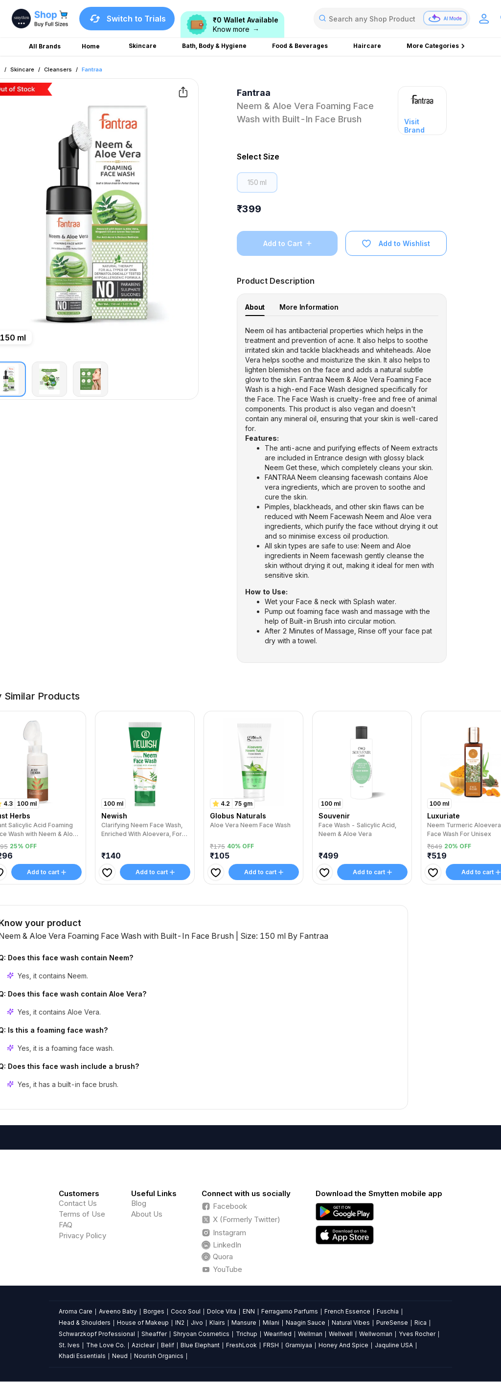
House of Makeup (143, 1322)
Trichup (246, 1333)
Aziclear (143, 1345)
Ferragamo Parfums (289, 1311)
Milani (271, 1322)
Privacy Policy (82, 1235)
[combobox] (392, 18)
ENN (249, 1311)
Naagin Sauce (305, 1322)
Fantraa (92, 69)
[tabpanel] (341, 486)
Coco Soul (186, 1311)
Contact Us (78, 1203)
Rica (420, 1322)
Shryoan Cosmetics (201, 1333)
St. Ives (69, 1345)
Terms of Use (82, 1214)
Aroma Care (75, 1311)
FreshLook (241, 1345)
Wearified (278, 1333)
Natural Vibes (351, 1322)
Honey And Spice (343, 1345)
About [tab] (255, 307)
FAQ (65, 1224)
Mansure (243, 1322)
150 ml (257, 182)
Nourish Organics (158, 1355)
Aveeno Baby (118, 1311)
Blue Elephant (200, 1345)
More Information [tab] (309, 307)
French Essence (347, 1311)
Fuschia (388, 1311)
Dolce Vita (221, 1311)
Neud (120, 1355)
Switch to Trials (127, 18)
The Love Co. (105, 1345)
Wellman (310, 1333)
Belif (167, 1345)
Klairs (217, 1322)
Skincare (22, 69)
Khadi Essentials (82, 1355)
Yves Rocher (417, 1333)
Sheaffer (154, 1333)
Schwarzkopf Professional (97, 1333)
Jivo (197, 1322)
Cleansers (58, 69)
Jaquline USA (394, 1345)
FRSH (271, 1345)
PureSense (392, 1322)
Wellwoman (375, 1333)
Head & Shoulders (85, 1322)
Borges (153, 1311)
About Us (146, 1214)
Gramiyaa (298, 1345)
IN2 (179, 1322)
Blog (138, 1203)
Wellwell (341, 1333)
